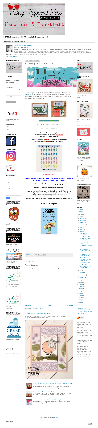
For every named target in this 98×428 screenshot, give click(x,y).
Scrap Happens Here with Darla (23, 45)
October (82, 222)
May (81, 231)
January (82, 277)
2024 (79, 214)
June (81, 229)
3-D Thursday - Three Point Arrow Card (85, 255)
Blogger (56, 417)
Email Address (13, 87)
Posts (9, 127)
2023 (79, 216)
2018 (79, 289)
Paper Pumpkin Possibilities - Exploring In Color (85, 235)
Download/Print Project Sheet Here (49, 120)
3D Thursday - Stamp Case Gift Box (85, 263)
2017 (79, 291)
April (81, 270)
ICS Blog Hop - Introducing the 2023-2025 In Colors (86, 259)
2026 (79, 209)
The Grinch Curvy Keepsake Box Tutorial (84, 309)
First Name (9, 92)
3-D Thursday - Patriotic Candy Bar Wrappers (86, 246)
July (81, 227)
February (82, 275)
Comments (10, 129)
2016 (79, 293)
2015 (79, 295)
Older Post (70, 305)
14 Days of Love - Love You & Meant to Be (44, 391)
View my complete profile (12, 56)
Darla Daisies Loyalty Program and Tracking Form (15, 41)
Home (49, 305)
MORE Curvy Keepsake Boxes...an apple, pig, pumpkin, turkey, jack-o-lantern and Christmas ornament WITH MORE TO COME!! (52, 384)
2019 (79, 286)
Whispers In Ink (29, 94)
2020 (79, 284)
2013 (79, 300)
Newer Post (28, 305)
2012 (79, 302)
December (82, 218)
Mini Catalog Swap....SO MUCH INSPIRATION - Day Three (48, 400)
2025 (79, 212)
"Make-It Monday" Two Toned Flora (85, 267)
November (82, 220)
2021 (79, 282)
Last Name (9, 96)
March (81, 272)
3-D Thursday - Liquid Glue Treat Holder (85, 239)
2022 (79, 280)
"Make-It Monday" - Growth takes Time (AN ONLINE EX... (85, 251)
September (83, 225)
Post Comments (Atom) (38, 308)
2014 (79, 297)
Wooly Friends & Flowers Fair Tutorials (37, 313)
